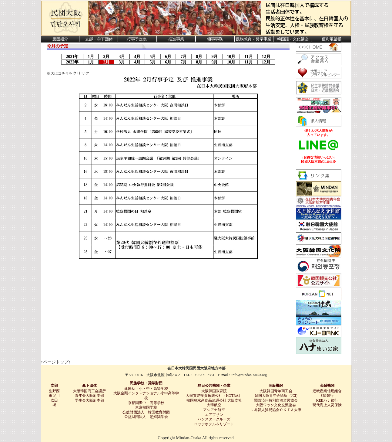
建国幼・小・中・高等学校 (146, 388)
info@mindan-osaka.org (249, 375)
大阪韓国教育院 (214, 391)
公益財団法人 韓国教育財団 (146, 412)
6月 (168, 56)
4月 (137, 56)
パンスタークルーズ (214, 419)
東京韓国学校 (146, 407)
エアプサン (214, 415)
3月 (121, 56)
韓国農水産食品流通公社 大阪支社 (214, 400)
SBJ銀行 (326, 395)
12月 (266, 56)
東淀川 (54, 395)
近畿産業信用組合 (327, 391)
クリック (80, 73)
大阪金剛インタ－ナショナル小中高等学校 (146, 395)
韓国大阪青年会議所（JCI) (276, 395)
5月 (152, 56)
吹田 (54, 400)
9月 (214, 56)
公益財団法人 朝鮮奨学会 (146, 417)
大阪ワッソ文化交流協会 (276, 405)
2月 (106, 56)
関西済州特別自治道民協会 (276, 400)
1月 (90, 56)
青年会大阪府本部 (89, 395)
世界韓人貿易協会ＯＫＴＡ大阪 (275, 410)
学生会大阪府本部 (89, 400)
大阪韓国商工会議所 (89, 391)
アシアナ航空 (214, 410)
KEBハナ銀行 (327, 400)
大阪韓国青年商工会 (276, 391)
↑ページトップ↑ (56, 362)
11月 (248, 56)
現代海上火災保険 (327, 405)
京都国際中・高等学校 (146, 403)
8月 (199, 56)
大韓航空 (214, 405)
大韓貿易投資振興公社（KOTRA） (214, 395)
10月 (231, 56)
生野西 (54, 391)
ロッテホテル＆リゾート (214, 424)
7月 (183, 56)
